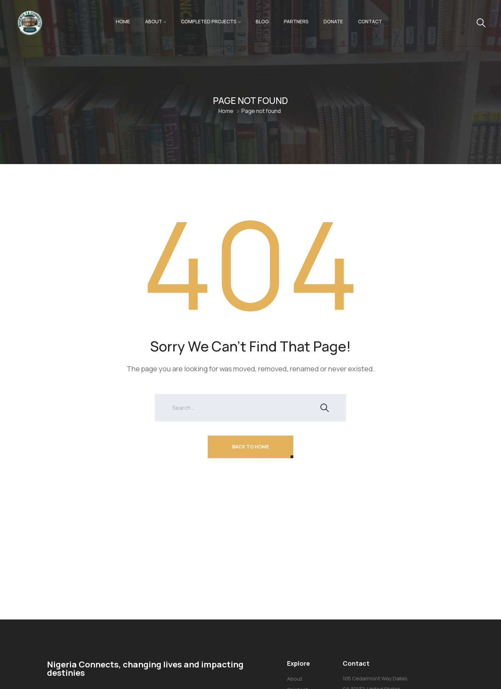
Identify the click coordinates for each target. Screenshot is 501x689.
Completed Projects (209, 21)
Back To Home (250, 446)
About (153, 21)
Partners (296, 21)
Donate (333, 21)
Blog (262, 21)
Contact (370, 21)
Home (123, 21)
